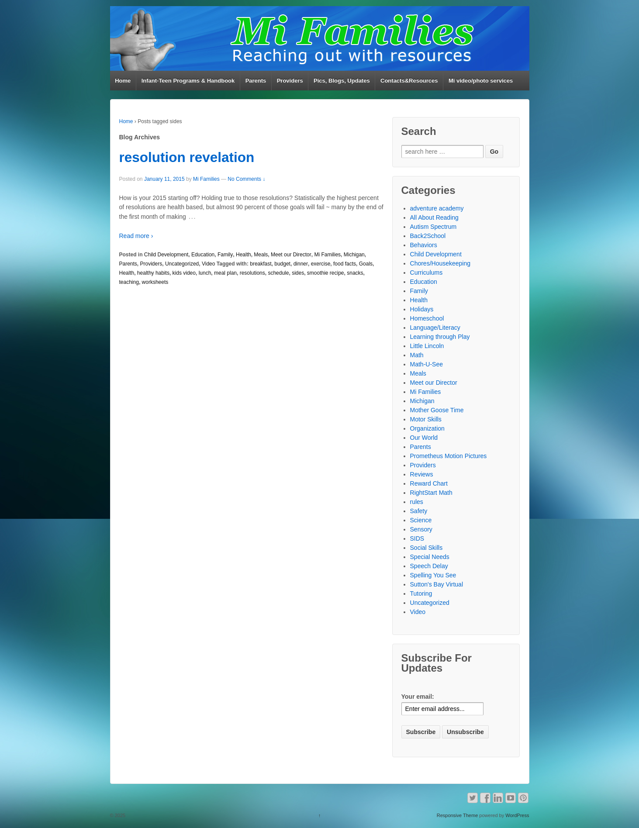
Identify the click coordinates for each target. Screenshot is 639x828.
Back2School (428, 235)
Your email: (417, 696)
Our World (424, 437)
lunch (205, 273)
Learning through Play (440, 336)
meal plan (225, 273)
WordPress (517, 815)
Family (225, 255)
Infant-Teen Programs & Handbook (188, 80)
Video (208, 264)
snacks (355, 273)
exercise (321, 264)
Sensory (421, 529)
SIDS (417, 538)
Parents (255, 80)
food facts (344, 264)
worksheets (155, 282)
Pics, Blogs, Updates (342, 80)
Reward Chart (429, 483)
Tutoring (421, 593)
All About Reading (434, 217)
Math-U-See (426, 364)
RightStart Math (431, 492)
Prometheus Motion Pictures (448, 455)
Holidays (422, 309)
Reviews (421, 474)
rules (416, 501)
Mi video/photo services (481, 80)
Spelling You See (433, 575)
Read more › (136, 235)
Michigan (354, 255)
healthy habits (153, 273)
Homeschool (427, 318)
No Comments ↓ (246, 179)
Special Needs (429, 556)
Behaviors (423, 245)
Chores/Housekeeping (440, 263)
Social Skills (426, 547)
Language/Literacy (435, 327)
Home (123, 80)
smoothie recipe (325, 273)
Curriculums (426, 272)
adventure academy (437, 208)
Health (243, 255)
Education (202, 255)
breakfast (260, 264)
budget (282, 264)
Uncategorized (182, 264)
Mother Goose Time (437, 410)
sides (298, 273)
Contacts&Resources (409, 80)
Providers (290, 80)
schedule (278, 273)
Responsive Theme (457, 815)
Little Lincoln (427, 345)
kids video (184, 273)
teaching (129, 282)
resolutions (252, 273)
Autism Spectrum (433, 226)
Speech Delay (429, 565)
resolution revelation (187, 157)
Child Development (166, 255)
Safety (419, 510)
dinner (301, 264)
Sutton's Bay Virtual (436, 584)
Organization (427, 428)
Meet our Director (291, 255)
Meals (261, 255)
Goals (366, 264)
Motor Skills (426, 419)
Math (417, 355)
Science (421, 520)
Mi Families (206, 179)
